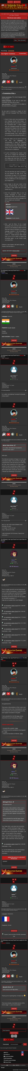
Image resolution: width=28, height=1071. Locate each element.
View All (20, 82)
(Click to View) (16, 250)
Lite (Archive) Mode (8, 1056)
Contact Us (7, 1054)
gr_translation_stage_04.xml (11, 623)
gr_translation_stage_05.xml (11, 629)
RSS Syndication (8, 1058)
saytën (13, 894)
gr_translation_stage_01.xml (11, 605)
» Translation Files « (9, 93)
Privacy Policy (7, 1062)
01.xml (9, 327)
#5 (25, 520)
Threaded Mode (22, 53)
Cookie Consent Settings (10, 1060)
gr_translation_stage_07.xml (11, 640)
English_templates (6, 100)
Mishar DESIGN (16, 1065)
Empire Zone (16, 13)
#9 (25, 909)
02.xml (13, 327)
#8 (25, 796)
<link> (16, 728)
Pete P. (7, 585)
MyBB (7, 1065)
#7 (25, 698)
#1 (25, 86)
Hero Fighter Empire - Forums (7, 13)
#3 (25, 390)
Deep (6, 273)
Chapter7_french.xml (8, 934)
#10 (25, 981)
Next (11, 46)
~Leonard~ (7, 358)
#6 (25, 584)
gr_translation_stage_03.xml (11, 617)
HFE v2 (6, 1052)
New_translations (6, 104)
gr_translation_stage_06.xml (11, 634)
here (24, 461)
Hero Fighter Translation (14, 15)
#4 (25, 439)
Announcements (23, 13)
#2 (25, 311)
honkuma (8, 943)
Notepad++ (20, 140)
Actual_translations (6, 97)
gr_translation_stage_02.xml (11, 611)
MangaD (9, 89)
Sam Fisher (13, 376)
